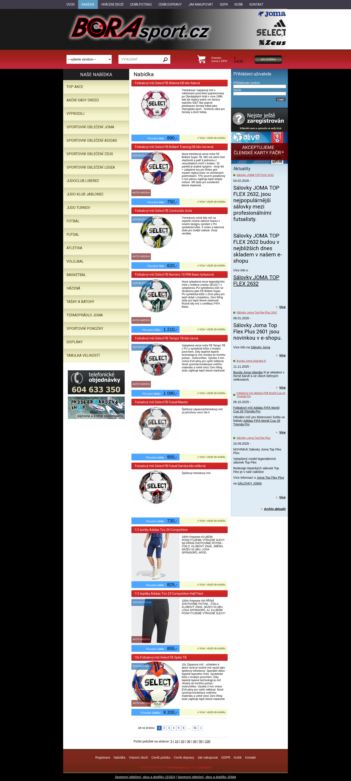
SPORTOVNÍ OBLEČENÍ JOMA (90, 127)
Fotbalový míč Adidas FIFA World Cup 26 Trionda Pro (256, 409)
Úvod (70, 4)
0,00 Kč (238, 61)
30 (188, 741)
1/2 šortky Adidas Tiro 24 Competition (161, 530)
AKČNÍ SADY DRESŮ (82, 100)
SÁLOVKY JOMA (250, 483)
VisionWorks (205, 767)
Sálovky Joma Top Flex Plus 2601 (257, 312)
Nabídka (119, 757)
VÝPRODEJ (75, 114)
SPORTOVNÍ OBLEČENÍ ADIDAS (91, 140)
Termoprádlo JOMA (84, 315)
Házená (73, 288)
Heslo (237, 90)
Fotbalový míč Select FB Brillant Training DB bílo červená (173, 147)
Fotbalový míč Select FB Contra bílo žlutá (163, 210)
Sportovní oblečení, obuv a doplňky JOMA (207, 777)
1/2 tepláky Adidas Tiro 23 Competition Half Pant (168, 593)
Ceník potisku (160, 757)
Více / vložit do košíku (212, 137)
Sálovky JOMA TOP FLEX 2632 (255, 175)
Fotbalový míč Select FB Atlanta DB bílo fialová (167, 83)
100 (207, 741)
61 (195, 728)
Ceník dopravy (184, 757)
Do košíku (268, 59)
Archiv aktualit (275, 509)
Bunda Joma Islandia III (251, 361)
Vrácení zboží (138, 757)
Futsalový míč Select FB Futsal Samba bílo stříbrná (169, 466)
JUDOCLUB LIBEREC (82, 181)
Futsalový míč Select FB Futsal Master (161, 402)
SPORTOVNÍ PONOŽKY (84, 328)
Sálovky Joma (260, 347)
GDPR (225, 757)
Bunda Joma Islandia (248, 372)
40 (195, 741)
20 (182, 741)
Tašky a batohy (80, 302)
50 (201, 741)
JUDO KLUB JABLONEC (85, 194)
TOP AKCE (74, 87)
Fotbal (72, 221)
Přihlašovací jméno (246, 83)
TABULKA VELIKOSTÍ (83, 355)
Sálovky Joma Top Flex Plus (253, 438)
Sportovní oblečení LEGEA (90, 167)
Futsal (72, 234)
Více (282, 307)
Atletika (74, 248)
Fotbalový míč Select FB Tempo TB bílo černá (166, 338)
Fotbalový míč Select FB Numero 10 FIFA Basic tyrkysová (174, 274)
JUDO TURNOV (78, 208)
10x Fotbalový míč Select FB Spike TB (160, 657)
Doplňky (74, 342)
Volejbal (75, 261)
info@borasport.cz (178, 767)
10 (176, 741)
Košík (238, 757)
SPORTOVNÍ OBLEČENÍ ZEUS (89, 154)
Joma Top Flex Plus (270, 477)
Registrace (102, 757)
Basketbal (76, 275)
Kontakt (250, 757)
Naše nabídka (96, 74)
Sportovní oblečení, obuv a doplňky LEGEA (145, 777)
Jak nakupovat (208, 757)
